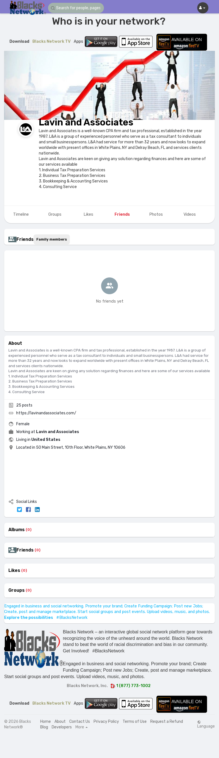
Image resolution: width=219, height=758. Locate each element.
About (60, 721)
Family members (51, 239)
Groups (16, 590)
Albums (16, 529)
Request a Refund (166, 721)
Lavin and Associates (86, 122)
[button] (76, 8)
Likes (14, 570)
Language (206, 724)
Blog (44, 727)
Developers (62, 727)
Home (45, 721)
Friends (25, 550)
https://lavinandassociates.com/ (46, 413)
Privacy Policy (106, 721)
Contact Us (79, 721)
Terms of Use (135, 721)
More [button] (81, 727)
